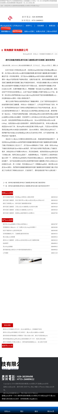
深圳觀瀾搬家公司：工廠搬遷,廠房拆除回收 (16, 233)
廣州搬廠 (10, 70)
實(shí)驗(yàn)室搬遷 (9, 237)
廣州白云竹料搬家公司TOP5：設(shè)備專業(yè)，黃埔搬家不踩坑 (22, 329)
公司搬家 (5, 253)
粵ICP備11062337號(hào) (29, 393)
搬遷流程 (52, 26)
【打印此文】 (37, 65)
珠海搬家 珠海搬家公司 (46, 54)
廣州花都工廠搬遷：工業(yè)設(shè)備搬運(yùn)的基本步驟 (20, 206)
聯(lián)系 (50, 411)
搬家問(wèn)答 (17, 31)
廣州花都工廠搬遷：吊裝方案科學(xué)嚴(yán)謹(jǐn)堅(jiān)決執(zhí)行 (24, 200)
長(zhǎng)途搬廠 (8, 246)
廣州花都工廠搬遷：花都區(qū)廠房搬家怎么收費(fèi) (18, 213)
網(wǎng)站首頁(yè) (5, 28)
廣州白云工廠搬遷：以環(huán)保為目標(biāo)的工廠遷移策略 (21, 240)
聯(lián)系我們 (52, 31)
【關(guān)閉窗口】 (47, 65)
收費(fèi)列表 (40, 31)
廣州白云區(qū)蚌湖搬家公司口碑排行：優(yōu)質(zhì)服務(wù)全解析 (23, 332)
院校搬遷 (40, 26)
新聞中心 (29, 26)
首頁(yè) (35, 54)
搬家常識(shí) (5, 31)
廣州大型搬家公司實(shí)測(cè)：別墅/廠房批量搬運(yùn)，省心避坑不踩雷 (25, 342)
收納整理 (5, 243)
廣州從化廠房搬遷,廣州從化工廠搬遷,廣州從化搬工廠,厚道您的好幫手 (29, 186)
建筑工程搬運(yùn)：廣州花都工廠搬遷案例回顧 (17, 203)
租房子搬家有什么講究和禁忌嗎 (12, 230)
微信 (36, 411)
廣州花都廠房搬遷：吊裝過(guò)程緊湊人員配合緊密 (18, 197)
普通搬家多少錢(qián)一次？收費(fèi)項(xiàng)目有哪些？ (20, 227)
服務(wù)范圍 (29, 31)
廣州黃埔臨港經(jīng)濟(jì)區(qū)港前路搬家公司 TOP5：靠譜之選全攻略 (24, 339)
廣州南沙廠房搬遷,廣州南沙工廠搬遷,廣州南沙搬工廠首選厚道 (26, 182)
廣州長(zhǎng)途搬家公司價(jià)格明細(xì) (15, 224)
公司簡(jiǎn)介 (17, 26)
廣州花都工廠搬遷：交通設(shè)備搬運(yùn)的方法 (18, 210)
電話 (21, 411)
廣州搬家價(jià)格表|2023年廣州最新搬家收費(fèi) (17, 249)
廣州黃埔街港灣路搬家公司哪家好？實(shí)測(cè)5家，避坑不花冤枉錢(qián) (25, 335)
